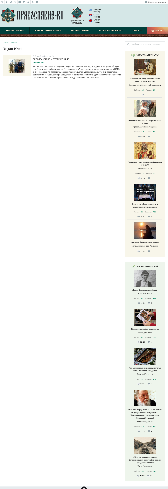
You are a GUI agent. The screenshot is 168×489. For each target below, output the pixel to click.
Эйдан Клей (38, 62)
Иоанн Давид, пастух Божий (145, 290)
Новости (137, 30)
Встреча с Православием (48, 30)
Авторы (14, 43)
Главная (5, 43)
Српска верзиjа (94, 15)
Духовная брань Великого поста (145, 242)
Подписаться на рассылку (157, 2)
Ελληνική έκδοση (95, 10)
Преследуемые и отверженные (51, 59)
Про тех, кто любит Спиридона (145, 329)
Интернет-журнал (80, 30)
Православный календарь (77, 16)
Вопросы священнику (111, 30)
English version (94, 21)
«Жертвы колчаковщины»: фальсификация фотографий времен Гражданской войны (145, 460)
